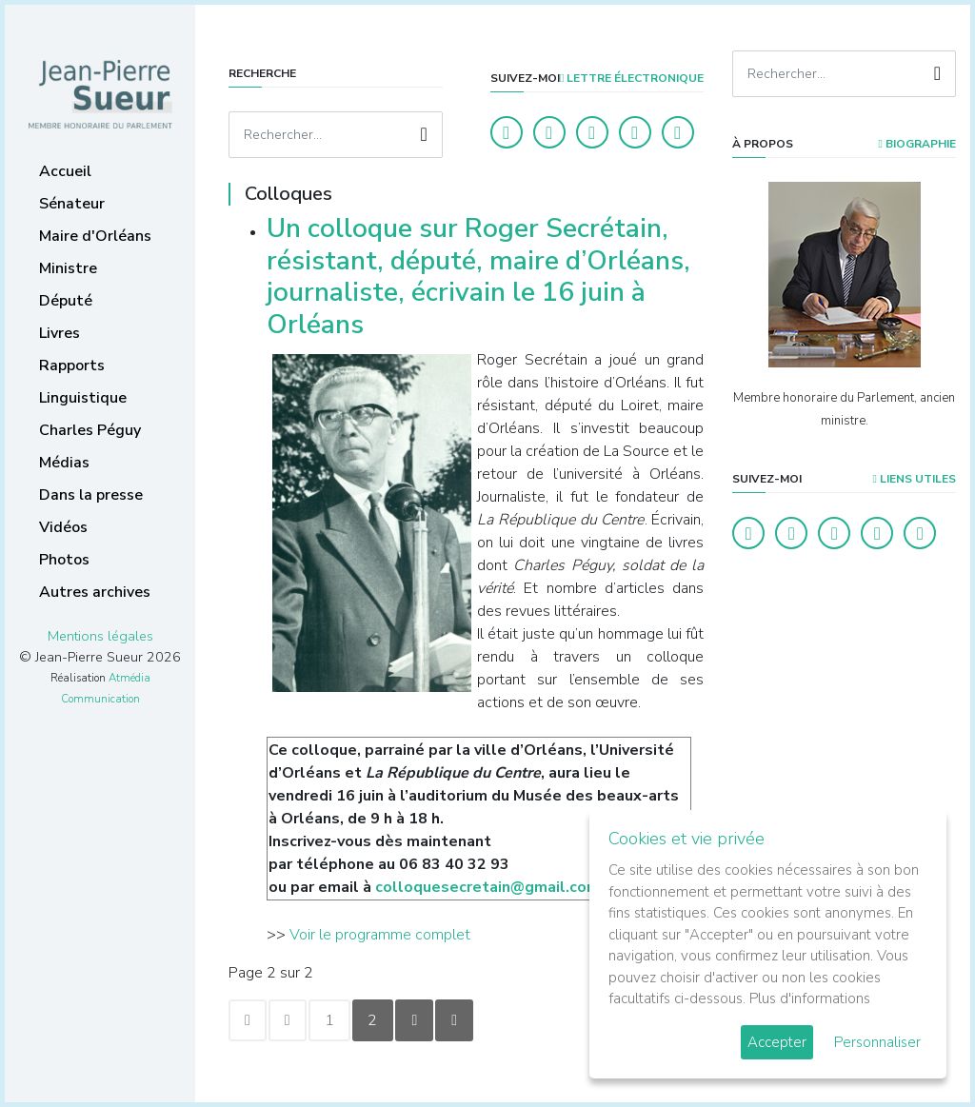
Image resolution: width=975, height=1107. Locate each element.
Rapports (72, 365)
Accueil (65, 171)
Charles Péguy (90, 430)
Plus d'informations (809, 998)
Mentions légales (100, 635)
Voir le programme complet (379, 934)
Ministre (68, 268)
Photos (64, 559)
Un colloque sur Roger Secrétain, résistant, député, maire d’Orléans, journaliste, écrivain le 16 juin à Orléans (478, 276)
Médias (64, 462)
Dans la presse (91, 494)
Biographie (917, 143)
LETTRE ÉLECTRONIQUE (632, 78)
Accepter (776, 1042)
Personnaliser (877, 1042)
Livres (59, 333)
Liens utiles (914, 478)
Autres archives (94, 592)
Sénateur (72, 203)
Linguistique (83, 397)
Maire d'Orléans (95, 236)
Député (65, 300)
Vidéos (63, 527)
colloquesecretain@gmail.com (487, 887)
